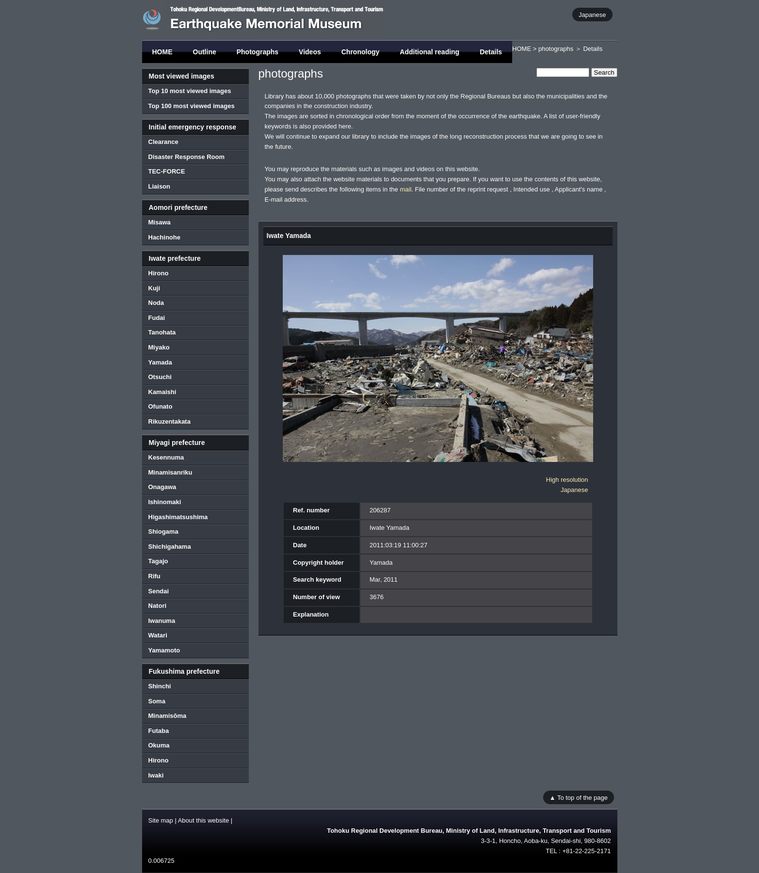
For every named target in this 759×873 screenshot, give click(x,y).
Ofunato (160, 406)
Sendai (158, 591)
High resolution (567, 479)
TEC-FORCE (166, 171)
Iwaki (156, 775)
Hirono (158, 273)
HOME (162, 52)
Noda (156, 302)
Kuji (154, 288)
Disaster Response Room (186, 156)
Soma (156, 701)
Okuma (159, 745)
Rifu (154, 576)
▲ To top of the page (578, 797)
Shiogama (163, 531)
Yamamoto (164, 650)
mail (405, 189)
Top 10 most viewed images (189, 91)
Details (491, 52)
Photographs (257, 52)
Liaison (159, 186)
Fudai (156, 317)
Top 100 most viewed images (191, 106)
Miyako (159, 347)
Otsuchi (160, 377)
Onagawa (162, 487)
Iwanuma (162, 620)
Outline (204, 52)
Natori (157, 605)
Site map (160, 820)
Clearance (163, 141)
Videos (310, 52)
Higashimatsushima (178, 517)
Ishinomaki (164, 502)
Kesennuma (166, 457)
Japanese (592, 14)
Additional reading (429, 52)
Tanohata (162, 332)
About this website (203, 820)
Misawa (159, 222)
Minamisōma (167, 715)
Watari (157, 635)
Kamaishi (162, 392)
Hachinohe (164, 237)
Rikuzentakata (169, 421)
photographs (555, 48)
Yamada (160, 362)
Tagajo (158, 561)
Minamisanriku (170, 472)
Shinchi (159, 686)
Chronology (360, 52)
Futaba (158, 730)
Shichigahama (169, 546)
